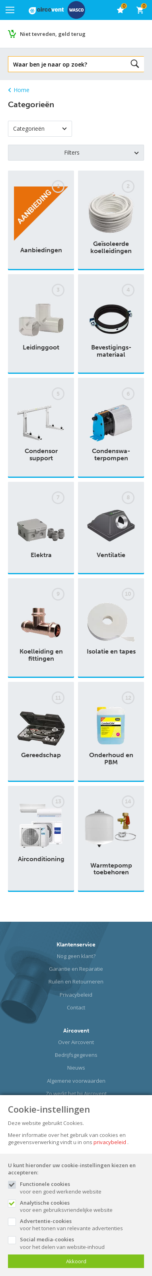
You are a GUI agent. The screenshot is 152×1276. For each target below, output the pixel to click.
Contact (76, 1007)
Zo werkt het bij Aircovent (76, 1093)
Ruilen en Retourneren (76, 981)
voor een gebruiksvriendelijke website (82, 1206)
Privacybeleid (76, 994)
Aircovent (76, 1030)
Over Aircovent (76, 1042)
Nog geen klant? (76, 956)
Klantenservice (76, 944)
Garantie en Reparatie (76, 968)
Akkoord (76, 1261)
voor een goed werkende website (82, 1187)
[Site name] (57, 10)
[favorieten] (120, 10)
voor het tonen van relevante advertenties (82, 1224)
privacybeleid (110, 1142)
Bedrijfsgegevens (76, 1054)
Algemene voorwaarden (76, 1080)
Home (18, 90)
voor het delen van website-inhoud (82, 1243)
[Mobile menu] (10, 10)
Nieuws (76, 1067)
